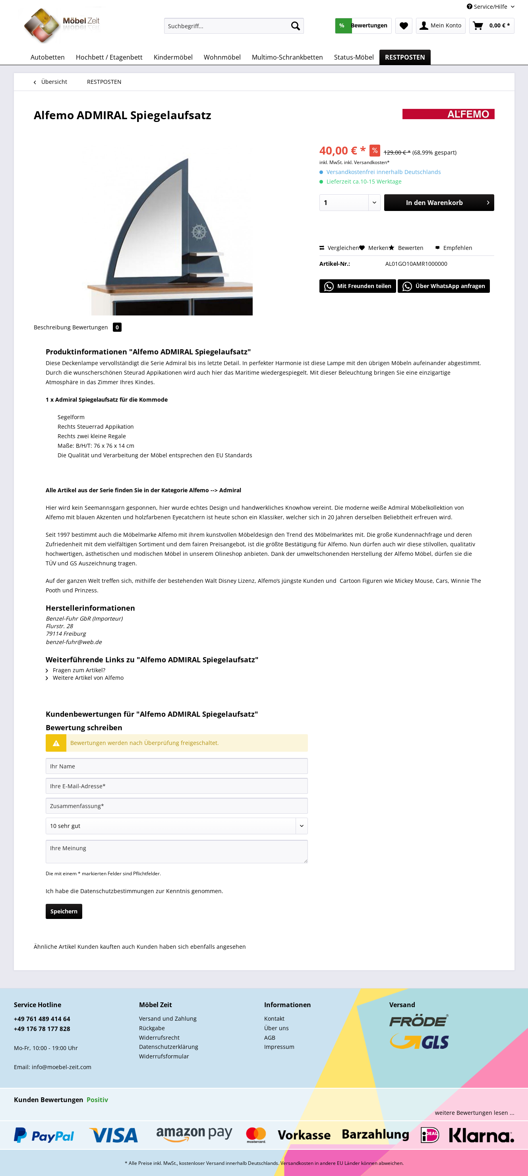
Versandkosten (296, 1163)
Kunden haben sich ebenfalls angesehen (191, 946)
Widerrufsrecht (159, 1037)
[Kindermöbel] (173, 57)
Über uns (276, 1028)
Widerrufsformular (164, 1056)
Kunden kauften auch (106, 946)
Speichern (63, 911)
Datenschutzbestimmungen (117, 891)
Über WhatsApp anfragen (443, 286)
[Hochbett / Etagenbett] (109, 57)
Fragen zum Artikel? (75, 670)
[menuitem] (234, 29)
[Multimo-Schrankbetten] (287, 57)
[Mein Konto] (441, 26)
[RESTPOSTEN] (405, 57)
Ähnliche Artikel (55, 946)
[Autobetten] (47, 57)
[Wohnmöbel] (222, 57)
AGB (269, 1037)
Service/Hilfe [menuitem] (488, 6)
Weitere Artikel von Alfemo (85, 677)
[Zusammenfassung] (177, 806)
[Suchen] (295, 26)
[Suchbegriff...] (234, 26)
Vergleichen (339, 247)
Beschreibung (52, 327)
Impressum (279, 1046)
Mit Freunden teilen (357, 286)
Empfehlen (453, 247)
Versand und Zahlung (168, 1018)
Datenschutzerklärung (168, 1046)
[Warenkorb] (491, 26)
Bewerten (407, 247)
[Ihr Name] (177, 766)
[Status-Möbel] (354, 57)
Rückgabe (152, 1028)
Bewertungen (97, 327)
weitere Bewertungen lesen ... (474, 1112)
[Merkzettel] (403, 26)
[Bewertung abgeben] (177, 826)
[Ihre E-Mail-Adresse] (177, 786)
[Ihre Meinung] (177, 851)
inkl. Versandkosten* (367, 162)
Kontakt (274, 1018)
